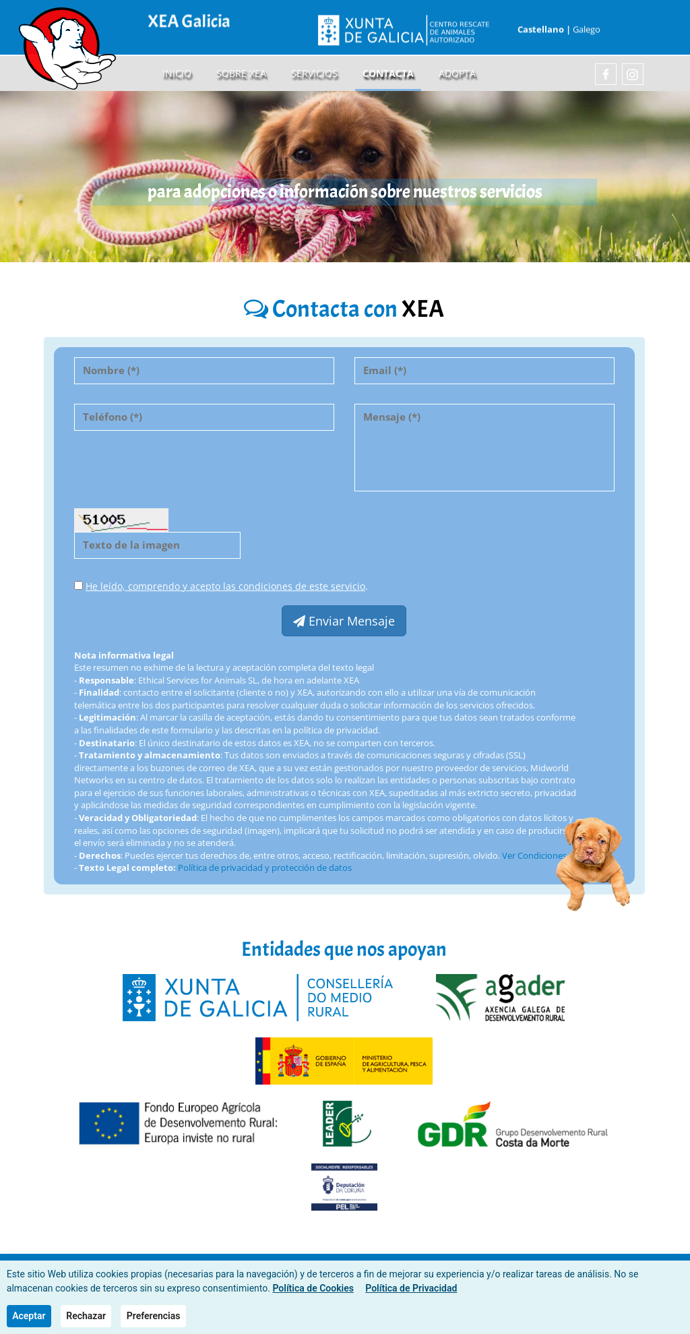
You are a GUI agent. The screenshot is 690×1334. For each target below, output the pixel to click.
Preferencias (154, 1315)
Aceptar (28, 1315)
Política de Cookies (312, 1288)
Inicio (176, 73)
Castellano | (543, 25)
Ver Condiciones (534, 855)
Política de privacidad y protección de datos (265, 867)
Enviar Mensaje (344, 621)
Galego (586, 25)
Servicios (314, 73)
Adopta (457, 73)
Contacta (388, 73)
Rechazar (86, 1315)
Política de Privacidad (411, 1288)
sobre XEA (241, 73)
